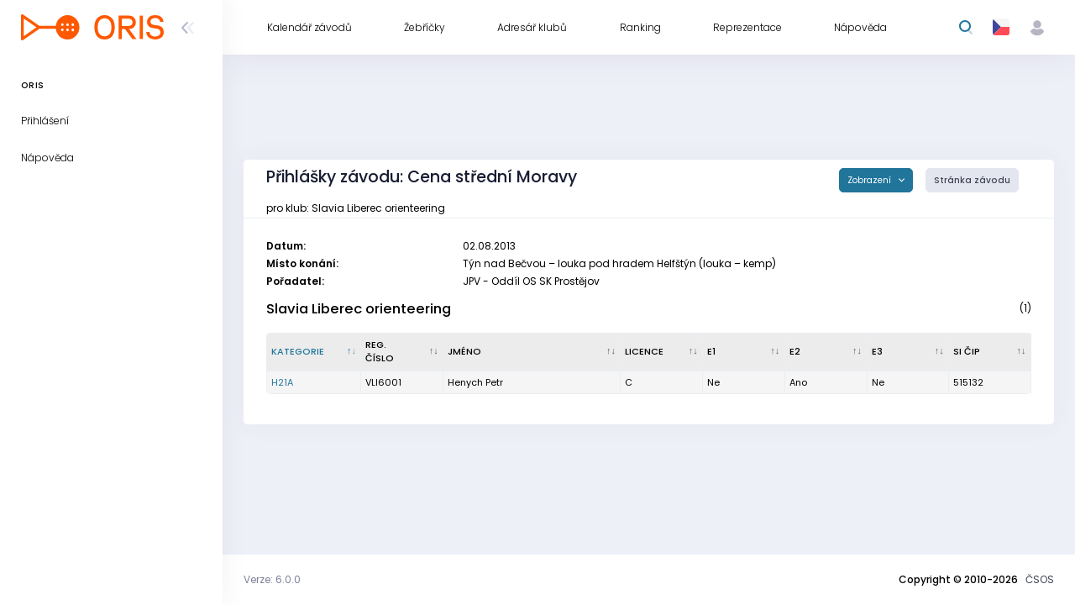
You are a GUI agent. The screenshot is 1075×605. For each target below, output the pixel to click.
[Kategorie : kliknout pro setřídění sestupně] (314, 352)
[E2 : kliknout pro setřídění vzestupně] (826, 352)
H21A (282, 382)
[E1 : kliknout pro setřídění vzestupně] (744, 352)
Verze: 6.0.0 (272, 579)
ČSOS (1039, 579)
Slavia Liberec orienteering (358, 308)
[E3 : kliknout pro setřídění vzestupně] (909, 352)
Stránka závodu (972, 180)
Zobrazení (870, 180)
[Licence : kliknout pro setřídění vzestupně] (662, 352)
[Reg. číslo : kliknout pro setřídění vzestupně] (402, 352)
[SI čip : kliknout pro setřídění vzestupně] (990, 352)
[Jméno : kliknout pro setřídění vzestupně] (532, 352)
